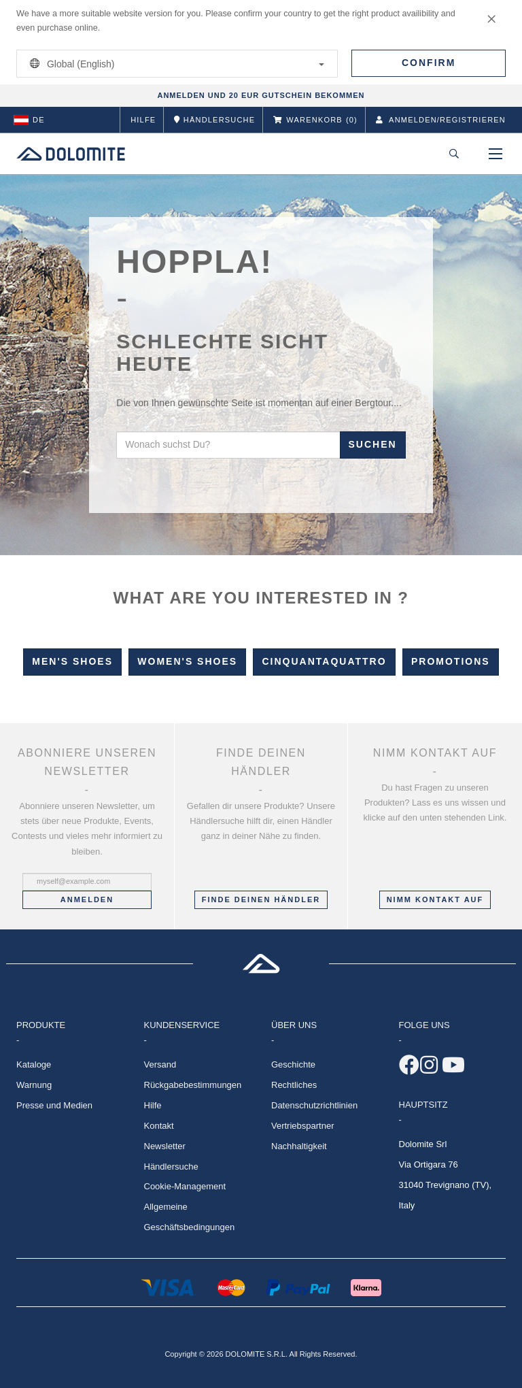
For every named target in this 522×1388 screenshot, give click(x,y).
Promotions (450, 661)
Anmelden (87, 899)
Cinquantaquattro (324, 661)
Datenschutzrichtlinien (314, 1105)
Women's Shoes (187, 661)
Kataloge (33, 1064)
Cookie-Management (185, 1186)
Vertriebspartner (302, 1126)
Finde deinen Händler (261, 899)
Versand (160, 1064)
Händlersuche (171, 1166)
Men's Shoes (72, 661)
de (29, 119)
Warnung (34, 1085)
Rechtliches (294, 1085)
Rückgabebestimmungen (193, 1085)
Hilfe (143, 120)
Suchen (373, 444)
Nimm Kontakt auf (435, 899)
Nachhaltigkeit (299, 1146)
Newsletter (165, 1146)
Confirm (428, 62)
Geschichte (293, 1064)
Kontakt (159, 1126)
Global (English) (174, 63)
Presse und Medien (54, 1105)
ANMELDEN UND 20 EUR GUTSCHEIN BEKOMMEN (260, 95)
